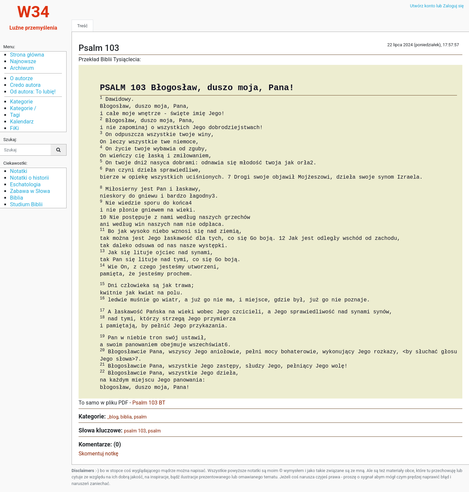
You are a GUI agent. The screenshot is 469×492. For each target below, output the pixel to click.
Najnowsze (23, 61)
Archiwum (22, 68)
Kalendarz (22, 121)
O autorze (21, 78)
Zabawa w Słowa (30, 191)
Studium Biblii (26, 204)
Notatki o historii (29, 178)
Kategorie (21, 101)
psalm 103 (135, 430)
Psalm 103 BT (148, 403)
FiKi (14, 128)
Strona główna (27, 55)
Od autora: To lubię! (33, 91)
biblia (126, 416)
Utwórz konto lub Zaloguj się (437, 5)
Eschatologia (25, 184)
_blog (112, 416)
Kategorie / (23, 108)
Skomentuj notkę (98, 453)
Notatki (18, 171)
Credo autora (25, 85)
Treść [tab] (82, 25)
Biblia (16, 198)
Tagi (15, 115)
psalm (140, 416)
